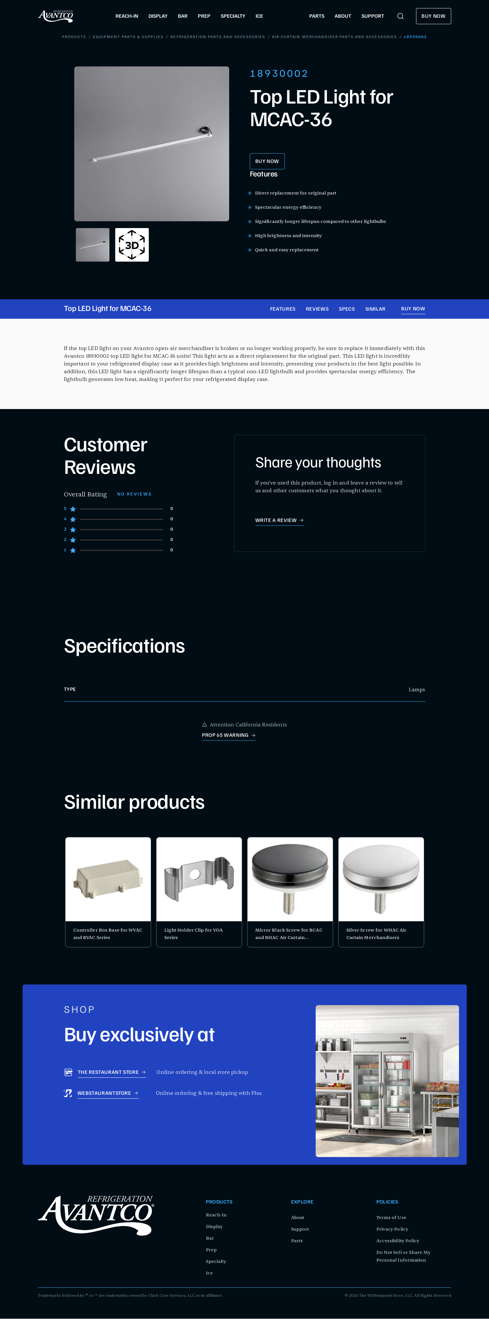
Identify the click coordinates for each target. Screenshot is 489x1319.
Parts (297, 1241)
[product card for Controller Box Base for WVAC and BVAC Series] (108, 892)
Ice (209, 1273)
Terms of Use (391, 1218)
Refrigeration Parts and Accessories (218, 37)
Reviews (317, 310)
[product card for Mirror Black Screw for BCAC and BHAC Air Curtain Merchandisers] (290, 892)
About (297, 1218)
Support (300, 1229)
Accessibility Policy (398, 1241)
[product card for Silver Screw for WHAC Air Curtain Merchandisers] (381, 892)
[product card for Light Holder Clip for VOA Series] (199, 892)
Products (74, 37)
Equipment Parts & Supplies (128, 37)
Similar (375, 310)
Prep (211, 1250)
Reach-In (216, 1215)
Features (283, 310)
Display (214, 1227)
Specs (347, 310)
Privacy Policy (392, 1229)
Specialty (216, 1261)
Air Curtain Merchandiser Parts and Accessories (334, 37)
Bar (210, 1238)
